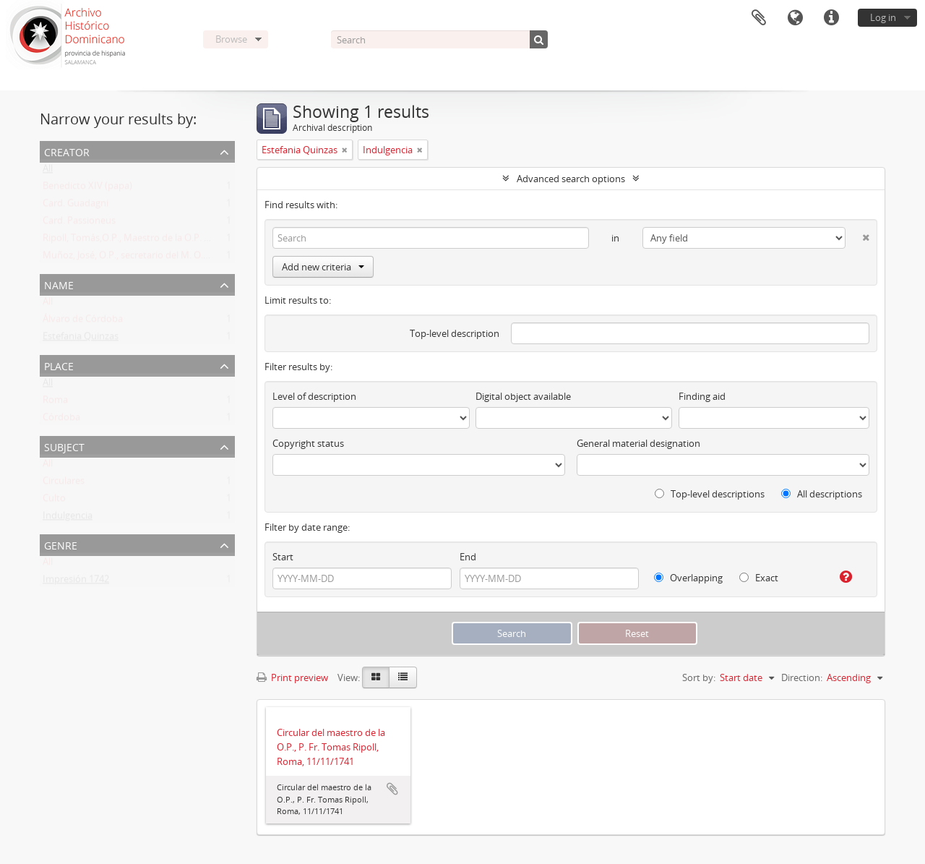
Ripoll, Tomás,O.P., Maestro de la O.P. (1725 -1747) (149, 240)
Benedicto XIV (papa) (87, 188)
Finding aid (702, 396)
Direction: (801, 677)
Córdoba (61, 420)
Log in (883, 17)
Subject (64, 445)
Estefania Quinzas (81, 339)
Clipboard (759, 18)
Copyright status (308, 443)
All (48, 171)
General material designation (638, 443)
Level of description (314, 396)
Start (282, 556)
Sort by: (698, 677)
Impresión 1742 (76, 582)
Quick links (831, 18)
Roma (55, 402)
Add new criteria (323, 266)
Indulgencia (67, 518)
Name (59, 284)
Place (59, 365)
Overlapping (688, 577)
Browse (231, 39)
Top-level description (454, 333)
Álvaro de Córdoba (83, 321)
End (468, 556)
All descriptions (821, 493)
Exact (758, 577)
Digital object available (523, 396)
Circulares (64, 483)
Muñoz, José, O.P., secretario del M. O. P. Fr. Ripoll (147, 258)
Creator (67, 151)
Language (795, 18)
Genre (60, 544)
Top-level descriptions (710, 493)
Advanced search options (571, 178)
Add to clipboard (392, 789)
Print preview (292, 677)
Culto (54, 501)
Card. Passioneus (79, 223)
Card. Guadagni (75, 206)
